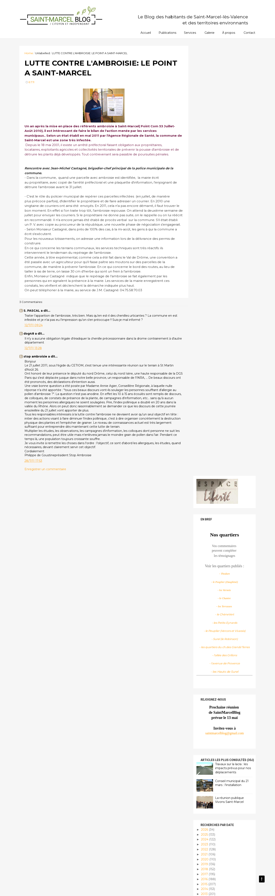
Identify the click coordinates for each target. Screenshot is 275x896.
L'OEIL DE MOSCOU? (219, 680)
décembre (212, 478)
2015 (203, 454)
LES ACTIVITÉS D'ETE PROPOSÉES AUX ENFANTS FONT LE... (225, 561)
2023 (204, 414)
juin (207, 687)
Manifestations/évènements (220, 844)
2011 (203, 474)
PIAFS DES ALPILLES (219, 515)
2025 (204, 404)
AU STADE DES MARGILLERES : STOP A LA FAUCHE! (226, 632)
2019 (204, 434)
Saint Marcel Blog (218, 771)
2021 (204, 424)
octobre (210, 488)
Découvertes (210, 816)
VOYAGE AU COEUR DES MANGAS (221, 551)
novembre (212, 483)
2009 (204, 723)
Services (190, 33)
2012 (204, 469)
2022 (204, 419)
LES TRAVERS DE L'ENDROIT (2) (227, 532)
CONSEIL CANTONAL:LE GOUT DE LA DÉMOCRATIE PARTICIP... (226, 581)
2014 (204, 459)
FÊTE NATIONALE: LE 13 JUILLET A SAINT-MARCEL (224, 612)
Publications (167, 33)
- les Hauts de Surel (224, 241)
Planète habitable (213, 852)
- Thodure (223, 143)
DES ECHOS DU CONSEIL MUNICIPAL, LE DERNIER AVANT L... (224, 602)
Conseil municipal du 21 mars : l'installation (231, 353)
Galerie (210, 33)
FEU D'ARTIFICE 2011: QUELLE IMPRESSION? (225, 592)
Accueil (146, 33)
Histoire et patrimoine (216, 823)
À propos (228, 33)
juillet (208, 503)
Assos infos (208, 802)
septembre (212, 493)
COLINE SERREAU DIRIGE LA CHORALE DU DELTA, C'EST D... (225, 651)
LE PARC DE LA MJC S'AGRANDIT (218, 673)
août (207, 498)
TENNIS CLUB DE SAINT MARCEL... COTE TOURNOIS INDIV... (225, 622)
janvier (209, 711)
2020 (204, 429)
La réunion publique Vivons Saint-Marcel (229, 370)
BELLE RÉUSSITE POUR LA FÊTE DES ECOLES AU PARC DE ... (226, 663)
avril (207, 697)
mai (207, 692)
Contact (249, 33)
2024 (204, 409)
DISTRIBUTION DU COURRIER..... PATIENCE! (223, 508)
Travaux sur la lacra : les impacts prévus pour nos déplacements (232, 338)
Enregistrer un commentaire (46, 474)
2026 (204, 399)
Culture (206, 809)
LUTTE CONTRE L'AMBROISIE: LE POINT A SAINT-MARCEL (225, 641)
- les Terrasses (223, 176)
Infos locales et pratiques (220, 837)
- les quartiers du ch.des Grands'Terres (224, 217)
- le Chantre (224, 168)
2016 (204, 449)
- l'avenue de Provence (223, 233)
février (209, 706)
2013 (204, 464)
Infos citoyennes (212, 830)
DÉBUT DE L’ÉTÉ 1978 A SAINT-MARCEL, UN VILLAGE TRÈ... (226, 571)
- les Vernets (224, 159)
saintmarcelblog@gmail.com (224, 303)
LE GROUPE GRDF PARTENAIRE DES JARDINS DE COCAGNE (225, 524)
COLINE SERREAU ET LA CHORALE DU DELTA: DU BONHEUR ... (223, 540)
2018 (204, 439)
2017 (204, 444)
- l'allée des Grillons (223, 225)
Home (29, 53)
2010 (204, 718)
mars (208, 701)
